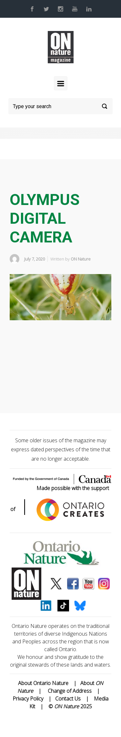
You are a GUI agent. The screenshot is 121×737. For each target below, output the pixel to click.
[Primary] (60, 83)
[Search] (60, 106)
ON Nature (81, 259)
